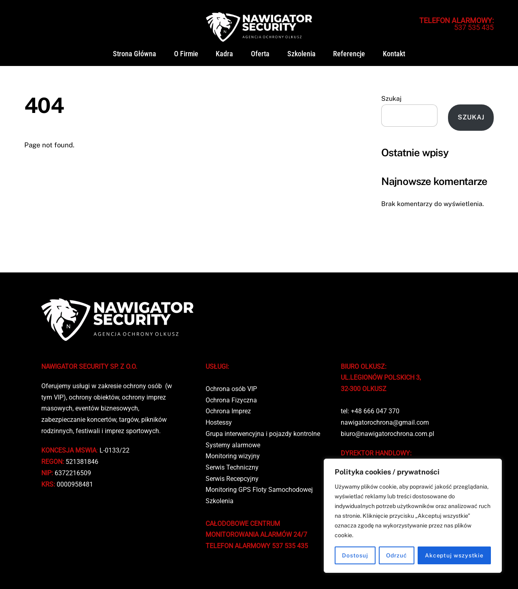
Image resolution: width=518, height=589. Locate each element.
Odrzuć (396, 555)
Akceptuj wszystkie (454, 555)
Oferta (260, 54)
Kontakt (394, 54)
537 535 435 (456, 24)
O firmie (186, 54)
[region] (413, 516)
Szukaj (391, 98)
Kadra (224, 54)
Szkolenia (301, 54)
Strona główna (134, 54)
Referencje (349, 54)
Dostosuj (355, 555)
